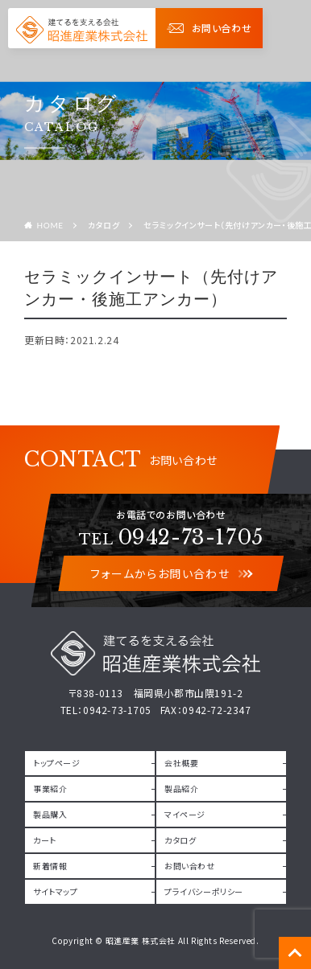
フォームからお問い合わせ (171, 573)
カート (44, 840)
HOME (50, 225)
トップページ (57, 763)
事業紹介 (50, 788)
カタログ (103, 225)
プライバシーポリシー (203, 891)
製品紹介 (181, 788)
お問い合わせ (209, 28)
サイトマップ (55, 891)
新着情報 (50, 866)
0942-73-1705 (171, 537)
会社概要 (181, 763)
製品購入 (50, 814)
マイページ (184, 814)
